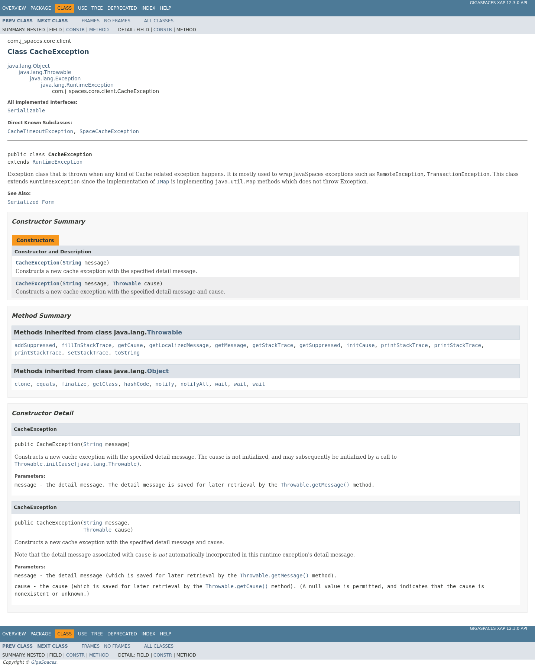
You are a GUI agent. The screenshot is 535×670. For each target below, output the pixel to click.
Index (149, 8)
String (71, 263)
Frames (91, 20)
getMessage (230, 345)
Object (158, 371)
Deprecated (122, 8)
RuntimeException (57, 162)
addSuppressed (34, 345)
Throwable (127, 283)
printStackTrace (404, 345)
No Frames (117, 20)
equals (45, 384)
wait (221, 384)
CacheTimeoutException (40, 131)
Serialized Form (30, 202)
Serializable (26, 110)
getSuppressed (319, 345)
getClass (105, 384)
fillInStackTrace (86, 345)
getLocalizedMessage (178, 345)
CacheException (37, 263)
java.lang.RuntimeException (77, 85)
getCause (130, 345)
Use (82, 8)
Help (165, 8)
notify (164, 384)
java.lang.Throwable (45, 72)
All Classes (159, 20)
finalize (73, 384)
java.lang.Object (28, 66)
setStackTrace (88, 353)
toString (127, 353)
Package (40, 8)
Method (99, 29)
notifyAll (195, 384)
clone (22, 384)
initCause (361, 345)
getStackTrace (273, 345)
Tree (97, 8)
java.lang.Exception (55, 78)
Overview (14, 8)
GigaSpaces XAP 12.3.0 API (498, 2)
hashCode (136, 384)
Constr (75, 29)
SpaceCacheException (109, 131)
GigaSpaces (43, 662)
